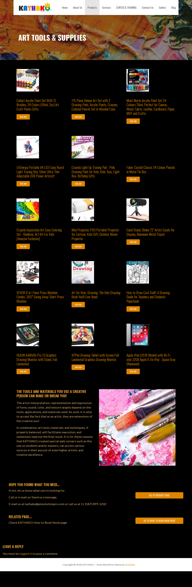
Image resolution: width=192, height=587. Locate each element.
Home (65, 7)
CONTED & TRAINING (126, 7)
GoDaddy (130, 564)
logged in (26, 553)
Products (92, 7)
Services (106, 7)
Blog (173, 7)
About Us (77, 7)
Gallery (162, 7)
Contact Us (147, 7)
